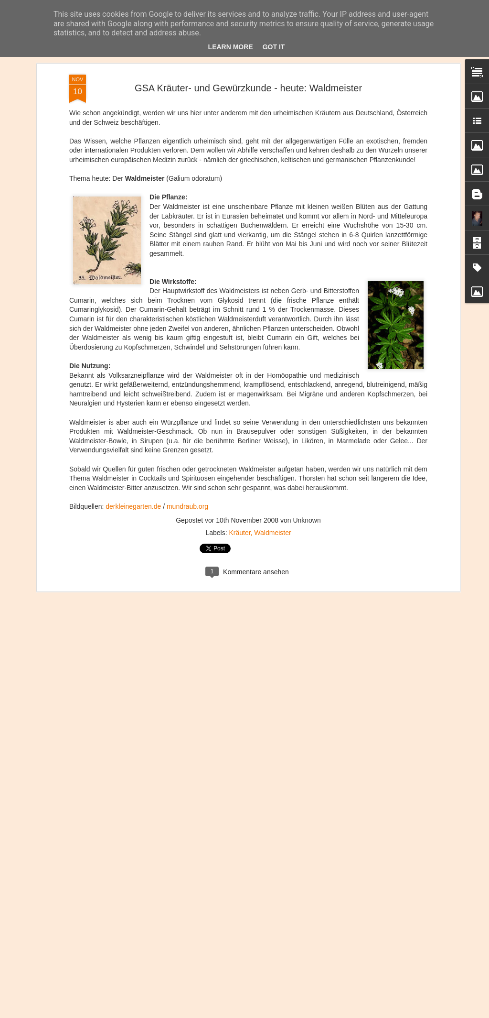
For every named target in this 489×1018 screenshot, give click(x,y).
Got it (274, 47)
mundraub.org (187, 505)
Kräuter (239, 531)
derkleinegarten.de (133, 505)
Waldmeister (272, 531)
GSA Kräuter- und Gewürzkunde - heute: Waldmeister (248, 86)
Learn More (230, 47)
